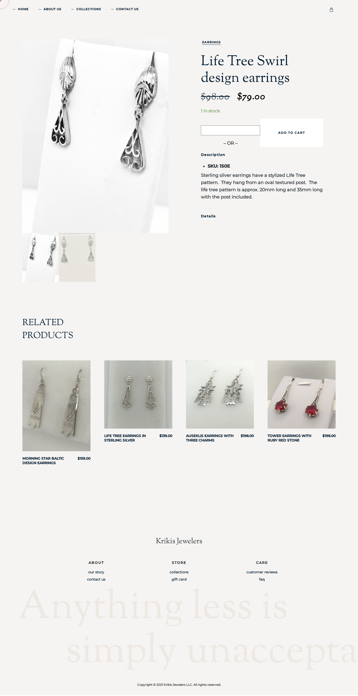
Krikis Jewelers (179, 542)
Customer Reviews (261, 573)
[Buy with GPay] (230, 130)
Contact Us (127, 9)
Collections (88, 9)
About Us (52, 9)
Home (23, 9)
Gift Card (179, 580)
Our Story (96, 573)
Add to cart (291, 133)
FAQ (262, 580)
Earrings (211, 42)
